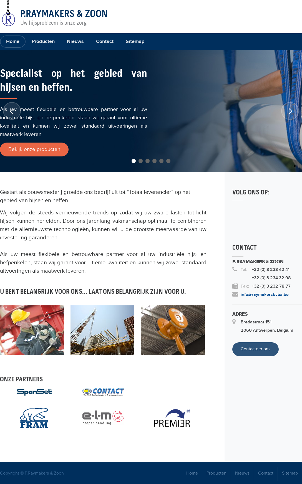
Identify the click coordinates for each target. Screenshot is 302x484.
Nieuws (75, 42)
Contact (105, 42)
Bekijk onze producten (34, 149)
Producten (43, 42)
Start (295, 166)
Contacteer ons (255, 349)
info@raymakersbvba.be (265, 294)
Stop (299, 166)
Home (12, 42)
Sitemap (135, 42)
